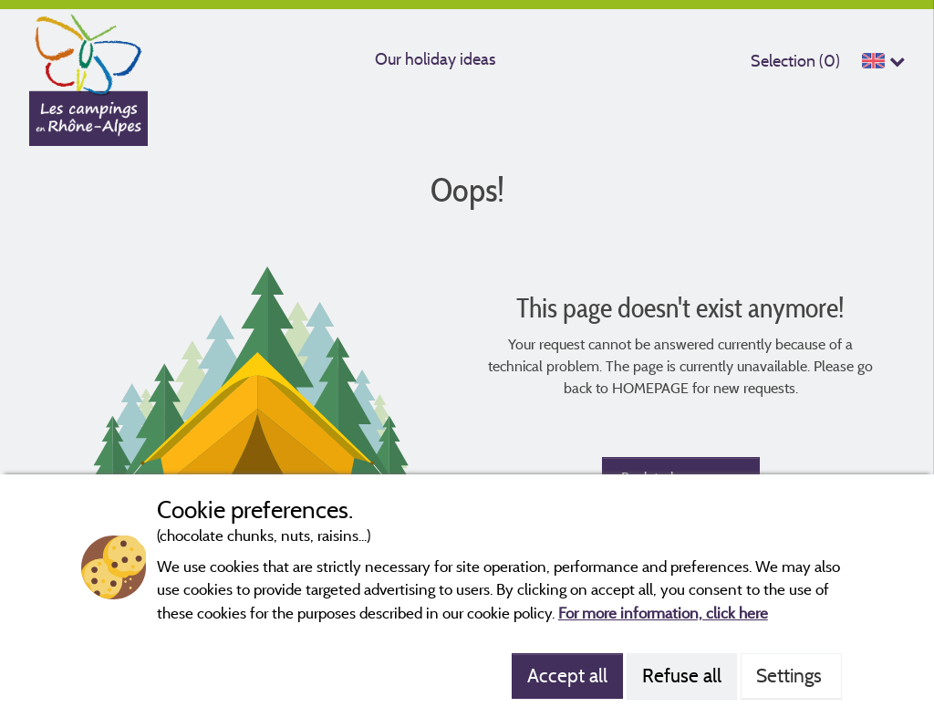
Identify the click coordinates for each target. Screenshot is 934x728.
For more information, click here (663, 612)
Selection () (795, 60)
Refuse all (681, 675)
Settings (791, 675)
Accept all (567, 675)
